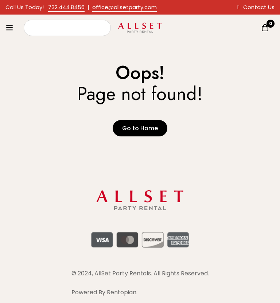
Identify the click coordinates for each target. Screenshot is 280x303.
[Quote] (265, 28)
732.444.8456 (66, 7)
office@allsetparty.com (124, 7)
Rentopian (121, 292)
